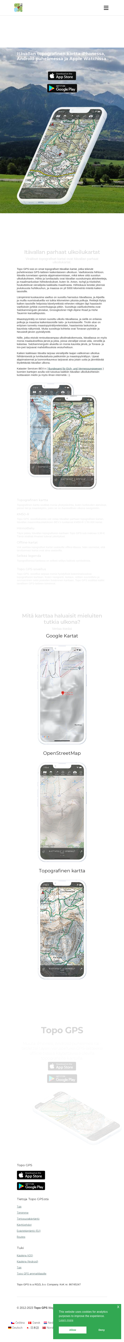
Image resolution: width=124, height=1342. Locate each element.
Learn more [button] (66, 1320)
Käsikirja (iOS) (25, 1255)
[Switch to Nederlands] (53, 1322)
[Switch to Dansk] (34, 1322)
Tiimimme (23, 1212)
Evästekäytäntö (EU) (29, 1230)
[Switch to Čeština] (17, 1322)
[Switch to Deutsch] (15, 1327)
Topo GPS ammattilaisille (31, 1273)
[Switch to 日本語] (32, 1327)
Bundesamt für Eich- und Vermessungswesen (75, 368)
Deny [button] (101, 1330)
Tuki (19, 1206)
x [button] (118, 1306)
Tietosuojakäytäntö (28, 1218)
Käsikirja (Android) (27, 1261)
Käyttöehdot (24, 1224)
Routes (21, 1236)
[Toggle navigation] (107, 7)
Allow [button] (72, 1330)
